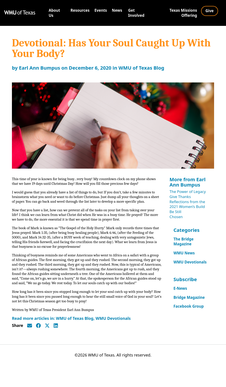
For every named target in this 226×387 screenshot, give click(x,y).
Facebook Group (188, 306)
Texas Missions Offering (183, 13)
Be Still (175, 211)
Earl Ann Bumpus (39, 67)
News (117, 10)
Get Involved (136, 13)
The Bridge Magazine (183, 241)
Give (209, 10)
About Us (54, 13)
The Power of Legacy (188, 191)
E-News (180, 288)
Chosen (176, 216)
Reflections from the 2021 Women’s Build (187, 204)
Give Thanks (180, 196)
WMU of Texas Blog (141, 67)
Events (100, 10)
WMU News (184, 252)
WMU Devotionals (113, 336)
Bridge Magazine (189, 297)
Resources (79, 10)
